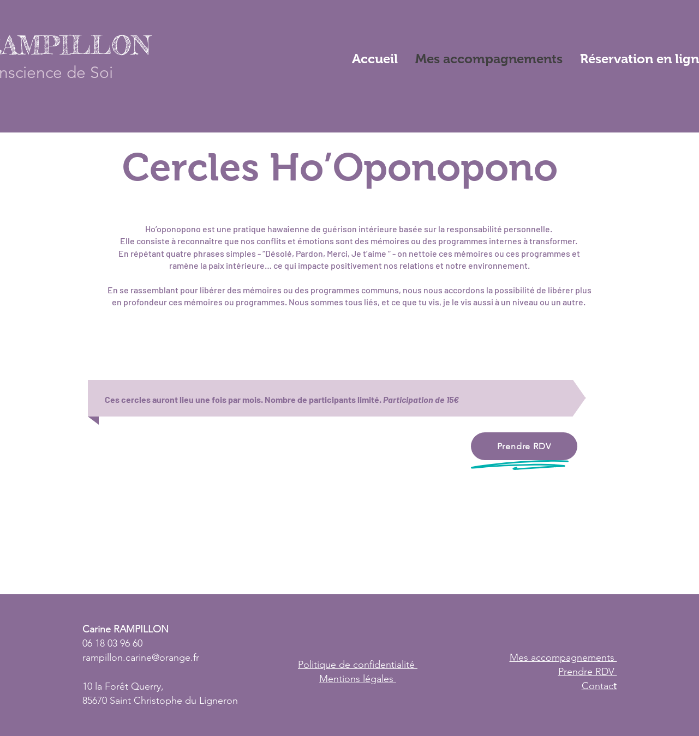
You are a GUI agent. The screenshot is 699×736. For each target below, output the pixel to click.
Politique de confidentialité (357, 665)
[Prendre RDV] (524, 446)
